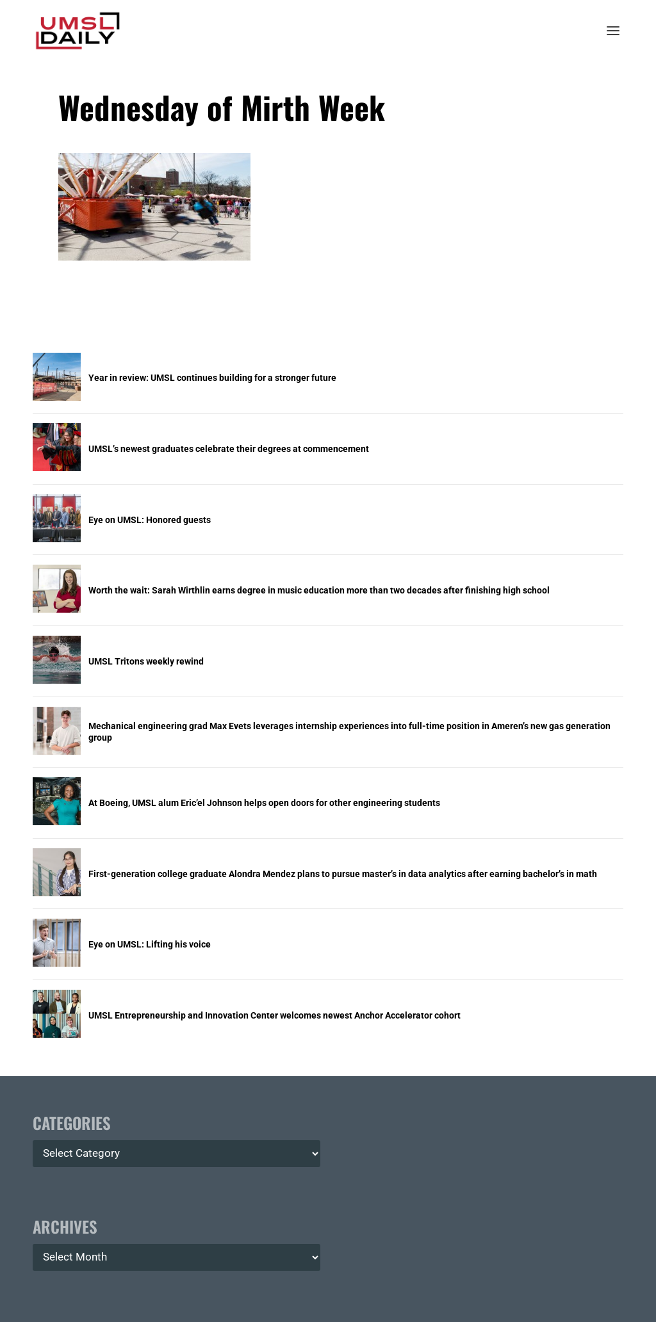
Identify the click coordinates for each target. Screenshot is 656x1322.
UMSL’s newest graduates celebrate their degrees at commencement (228, 449)
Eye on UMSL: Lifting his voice (149, 944)
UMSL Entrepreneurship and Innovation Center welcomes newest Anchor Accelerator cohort (274, 1015)
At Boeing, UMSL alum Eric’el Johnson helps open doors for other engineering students (264, 803)
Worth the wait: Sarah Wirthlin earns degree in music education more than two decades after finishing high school (319, 590)
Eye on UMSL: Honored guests (149, 520)
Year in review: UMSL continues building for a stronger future (212, 378)
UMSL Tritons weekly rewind (146, 661)
